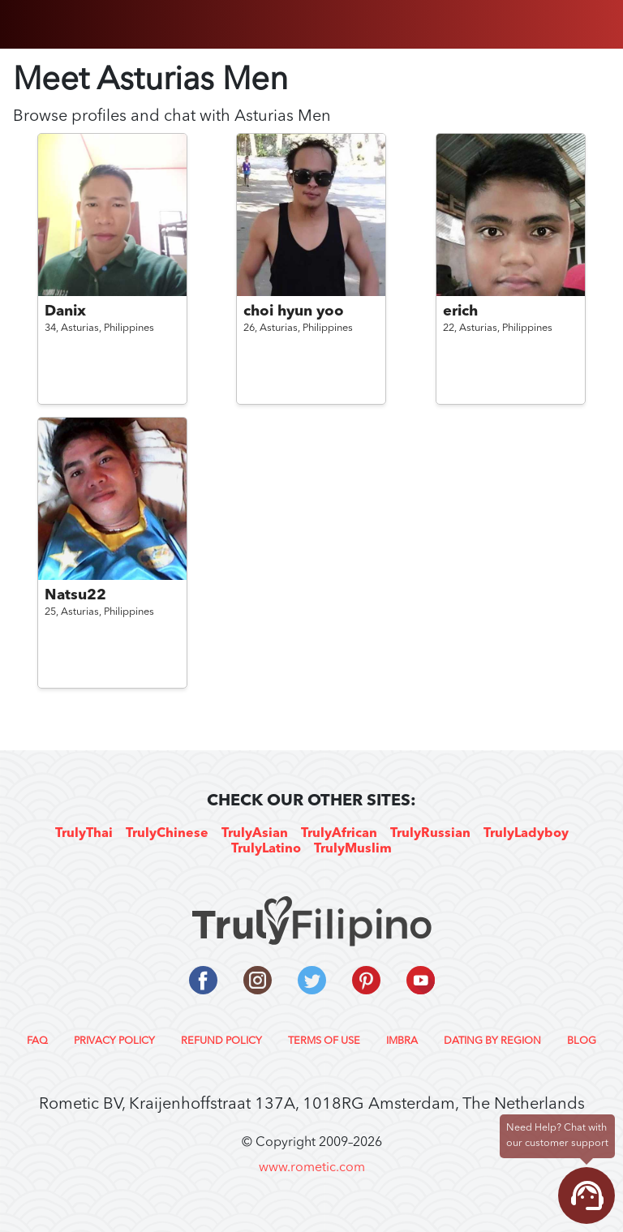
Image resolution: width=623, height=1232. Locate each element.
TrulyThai (84, 833)
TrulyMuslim (353, 849)
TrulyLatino (266, 849)
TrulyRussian (430, 833)
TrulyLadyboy (526, 833)
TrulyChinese (167, 833)
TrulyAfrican (339, 833)
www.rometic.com (312, 1167)
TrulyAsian (254, 833)
